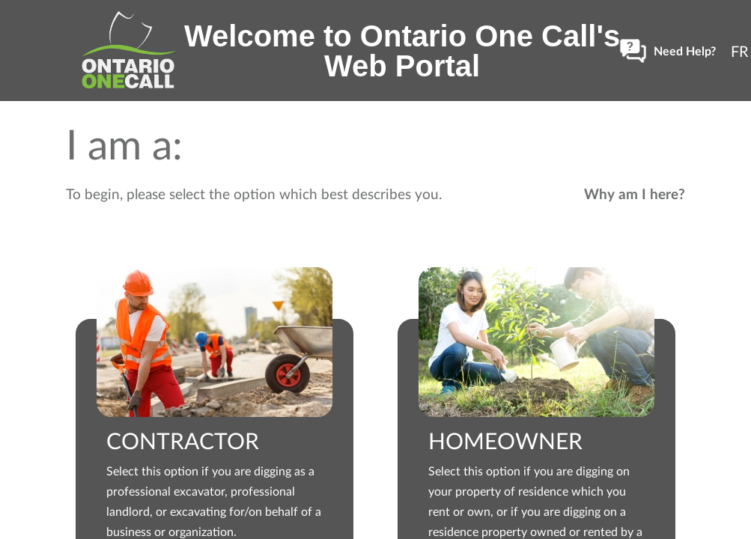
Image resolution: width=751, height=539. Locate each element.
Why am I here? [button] (634, 193)
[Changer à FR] (740, 51)
